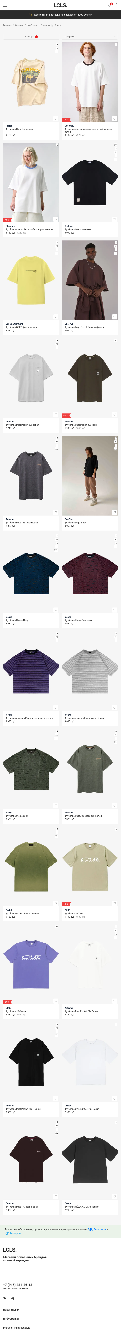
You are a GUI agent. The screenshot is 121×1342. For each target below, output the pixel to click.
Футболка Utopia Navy (17, 620)
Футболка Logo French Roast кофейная (84, 327)
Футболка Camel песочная (19, 129)
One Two (69, 324)
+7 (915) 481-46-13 (17, 1285)
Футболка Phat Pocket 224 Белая (81, 1011)
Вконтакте (100, 1229)
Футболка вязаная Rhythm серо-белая (84, 718)
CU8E (67, 910)
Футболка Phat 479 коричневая (22, 1206)
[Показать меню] (5, 5)
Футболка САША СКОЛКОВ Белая (82, 1109)
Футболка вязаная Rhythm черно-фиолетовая (29, 718)
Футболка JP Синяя (16, 1011)
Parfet (9, 125)
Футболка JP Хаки (74, 913)
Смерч (68, 1105)
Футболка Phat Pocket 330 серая (22, 425)
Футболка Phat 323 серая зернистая (83, 816)
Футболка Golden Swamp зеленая (23, 913)
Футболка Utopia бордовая (78, 620)
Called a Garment (14, 324)
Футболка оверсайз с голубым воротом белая (29, 229)
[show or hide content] (118, 1310)
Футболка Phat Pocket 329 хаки (81, 425)
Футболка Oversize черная (78, 229)
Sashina (69, 226)
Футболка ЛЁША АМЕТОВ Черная (82, 1206)
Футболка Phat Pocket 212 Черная (23, 1109)
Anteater (10, 421)
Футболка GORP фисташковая (21, 327)
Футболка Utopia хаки (17, 816)
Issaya (9, 617)
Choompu (69, 125)
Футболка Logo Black (75, 522)
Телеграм (15, 1233)
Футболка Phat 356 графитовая (22, 522)
